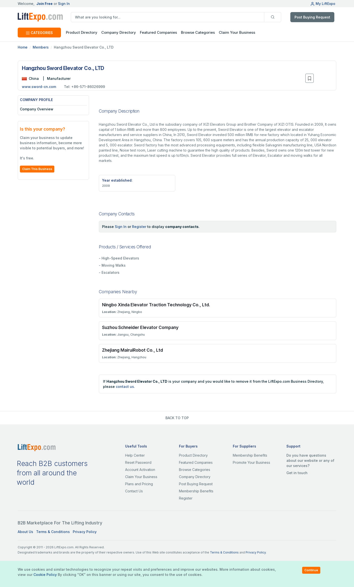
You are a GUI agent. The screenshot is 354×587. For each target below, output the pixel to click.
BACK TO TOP (177, 418)
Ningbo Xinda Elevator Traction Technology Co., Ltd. (156, 304)
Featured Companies (158, 32)
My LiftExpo (322, 3)
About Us (25, 532)
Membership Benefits (196, 491)
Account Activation (140, 469)
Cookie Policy (45, 574)
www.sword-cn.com (39, 87)
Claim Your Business (237, 32)
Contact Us (134, 491)
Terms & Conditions (53, 532)
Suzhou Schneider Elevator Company (140, 327)
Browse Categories (198, 32)
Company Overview (36, 109)
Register (139, 226)
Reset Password (138, 462)
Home (23, 47)
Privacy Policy (85, 532)
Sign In (64, 3)
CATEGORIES (39, 33)
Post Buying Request (312, 17)
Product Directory (193, 455)
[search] (167, 17)
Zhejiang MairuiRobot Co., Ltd (132, 350)
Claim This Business (37, 169)
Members (41, 47)
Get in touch (297, 473)
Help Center (135, 455)
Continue (311, 570)
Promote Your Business (251, 462)
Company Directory (118, 32)
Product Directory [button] (81, 32)
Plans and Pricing (139, 484)
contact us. (125, 386)
